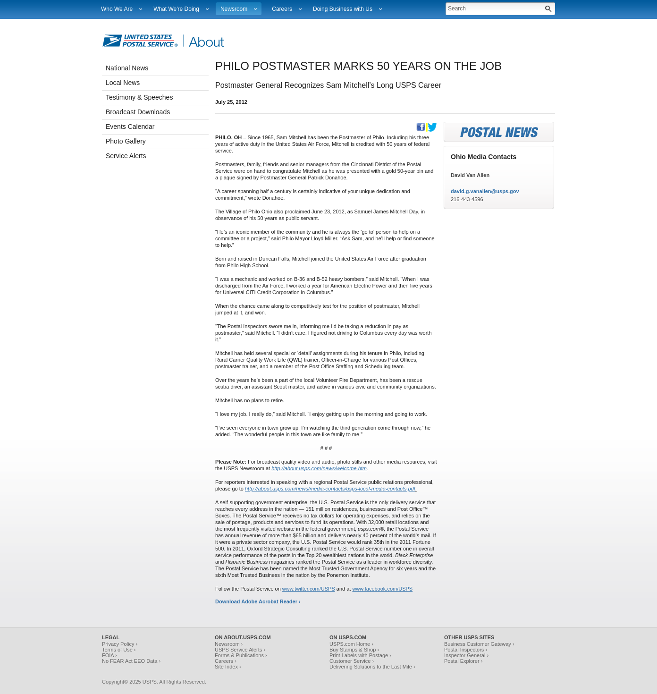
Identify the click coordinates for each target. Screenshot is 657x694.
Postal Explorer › (463, 661)
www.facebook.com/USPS (382, 589)
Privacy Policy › (119, 644)
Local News (123, 82)
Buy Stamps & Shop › (354, 649)
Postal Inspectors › (465, 649)
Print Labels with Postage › (360, 655)
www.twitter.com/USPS (308, 589)
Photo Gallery (126, 141)
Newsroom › (229, 644)
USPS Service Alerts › (240, 649)
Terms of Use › (119, 649)
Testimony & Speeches (139, 97)
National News (127, 68)
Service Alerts (126, 156)
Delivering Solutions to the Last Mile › (372, 666)
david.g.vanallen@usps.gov (485, 191)
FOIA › (109, 655)
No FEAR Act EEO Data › (131, 661)
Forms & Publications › (241, 655)
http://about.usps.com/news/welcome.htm (319, 468)
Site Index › (228, 666)
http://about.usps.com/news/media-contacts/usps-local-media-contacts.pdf (330, 488)
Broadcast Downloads (138, 112)
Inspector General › (466, 655)
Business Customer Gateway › (479, 644)
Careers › (225, 661)
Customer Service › (351, 661)
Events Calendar (130, 126)
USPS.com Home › (351, 644)
